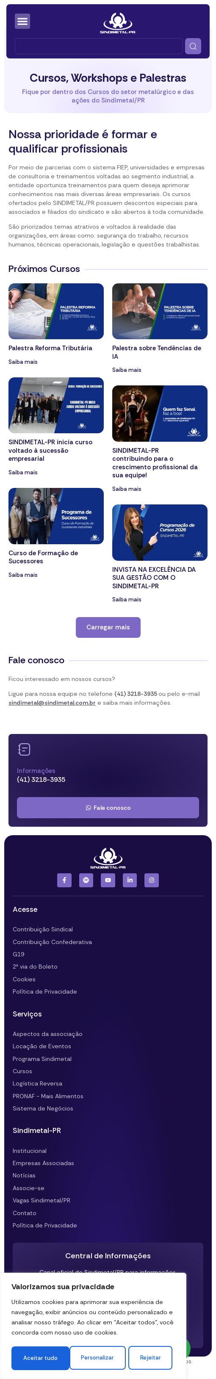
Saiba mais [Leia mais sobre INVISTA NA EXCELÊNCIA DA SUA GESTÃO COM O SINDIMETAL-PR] (126, 599)
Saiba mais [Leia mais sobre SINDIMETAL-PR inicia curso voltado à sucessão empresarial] (23, 472)
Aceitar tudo (93, 1358)
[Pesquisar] (193, 46)
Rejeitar (136, 1334)
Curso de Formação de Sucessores (43, 557)
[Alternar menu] (22, 21)
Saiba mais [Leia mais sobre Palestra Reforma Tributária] (23, 362)
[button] (108, 627)
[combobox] (99, 46)
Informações (36, 771)
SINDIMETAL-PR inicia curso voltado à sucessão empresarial (50, 450)
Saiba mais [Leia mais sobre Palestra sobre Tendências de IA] (126, 370)
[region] (93, 1315)
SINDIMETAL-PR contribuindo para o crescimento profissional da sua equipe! (155, 463)
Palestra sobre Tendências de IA (156, 352)
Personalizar (54, 1334)
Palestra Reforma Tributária (50, 348)
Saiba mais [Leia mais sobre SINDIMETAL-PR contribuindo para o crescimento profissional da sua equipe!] (126, 489)
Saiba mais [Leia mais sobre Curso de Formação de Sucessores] (23, 575)
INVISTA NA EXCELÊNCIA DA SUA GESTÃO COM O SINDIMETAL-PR (154, 577)
